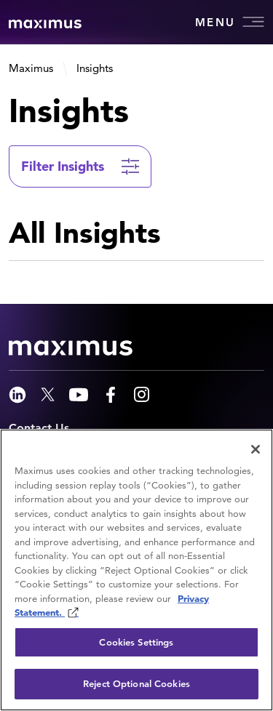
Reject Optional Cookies (136, 684)
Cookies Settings (136, 642)
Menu (229, 22)
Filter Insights (62, 166)
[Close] (256, 449)
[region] (136, 570)
